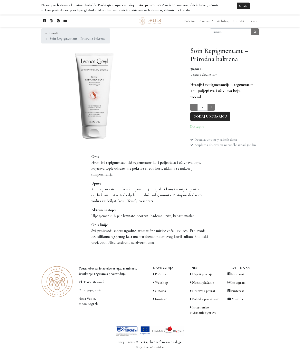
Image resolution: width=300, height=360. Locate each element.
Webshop (161, 282)
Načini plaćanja (203, 282)
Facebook (238, 274)
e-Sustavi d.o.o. (157, 347)
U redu (243, 6)
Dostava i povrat (203, 291)
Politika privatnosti (205, 299)
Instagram (238, 282)
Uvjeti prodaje (202, 274)
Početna (160, 274)
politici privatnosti (148, 5)
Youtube (238, 299)
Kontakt (161, 299)
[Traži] (255, 31)
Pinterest (237, 291)
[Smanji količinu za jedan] (194, 107)
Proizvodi (51, 33)
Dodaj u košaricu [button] (210, 116)
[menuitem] (190, 21)
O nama (160, 291)
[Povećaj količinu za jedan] (211, 107)
